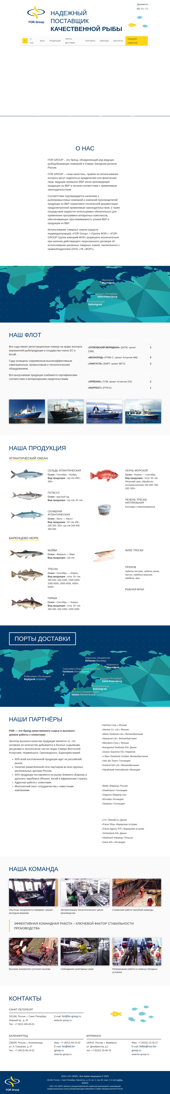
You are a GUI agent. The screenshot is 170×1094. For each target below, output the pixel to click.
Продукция (55, 41)
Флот (42, 41)
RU (138, 9)
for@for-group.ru (71, 1016)
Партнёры (90, 41)
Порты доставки (70, 41)
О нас (32, 41)
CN (146, 9)
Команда (104, 41)
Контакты (118, 41)
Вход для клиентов (132, 41)
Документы (142, 4)
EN (142, 9)
